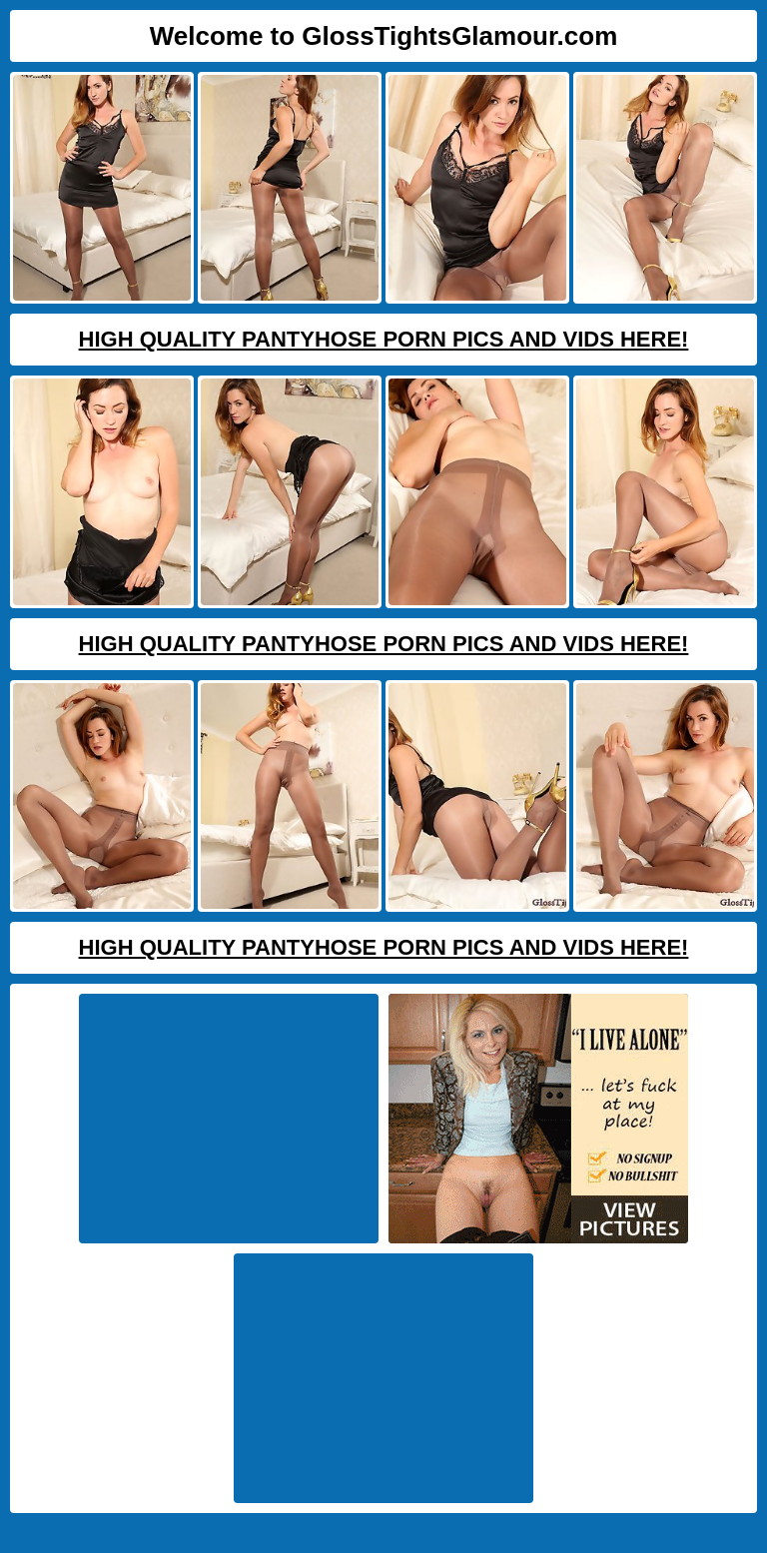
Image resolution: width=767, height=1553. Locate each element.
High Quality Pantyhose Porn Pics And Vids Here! (384, 339)
